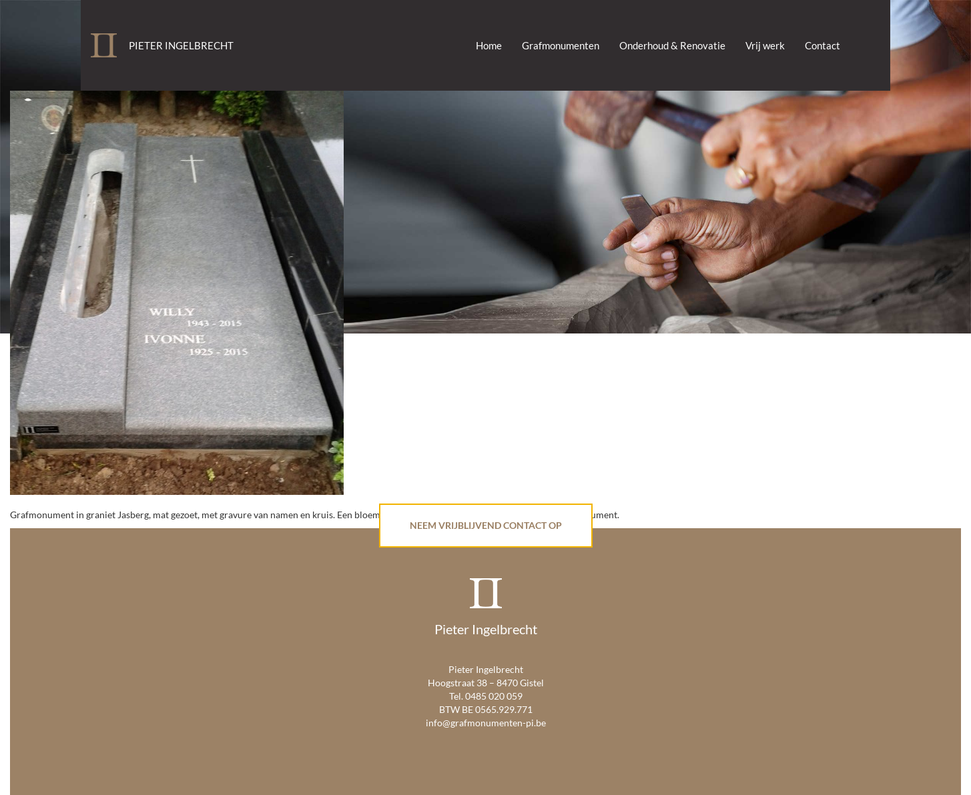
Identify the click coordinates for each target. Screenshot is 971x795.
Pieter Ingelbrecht (181, 45)
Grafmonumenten (560, 45)
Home (489, 45)
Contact (822, 45)
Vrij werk (765, 45)
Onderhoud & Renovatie (672, 45)
